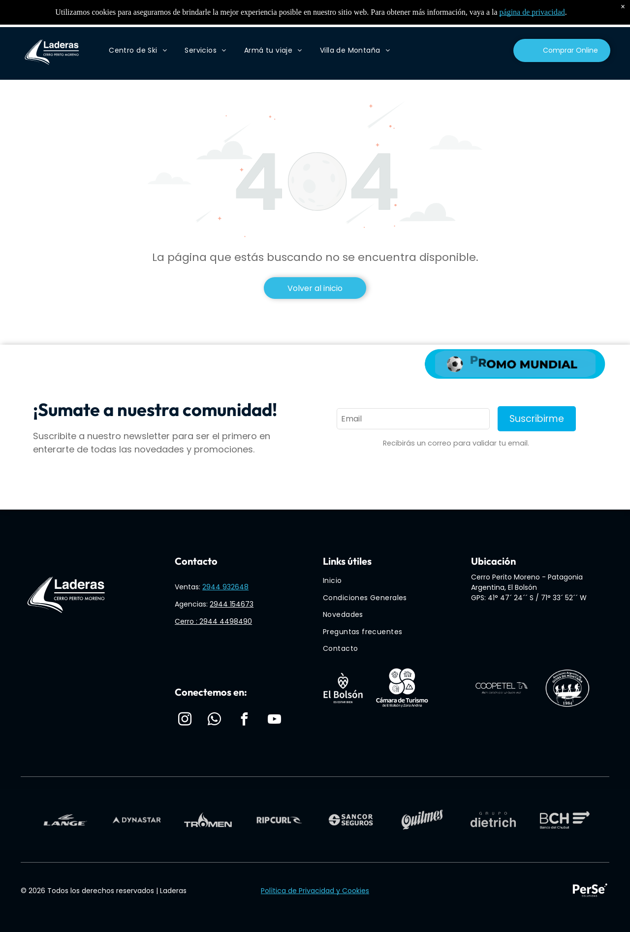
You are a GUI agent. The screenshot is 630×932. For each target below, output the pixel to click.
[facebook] (244, 720)
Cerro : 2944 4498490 (213, 621)
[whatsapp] (214, 720)
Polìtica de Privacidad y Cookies (315, 891)
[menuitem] (138, 50)
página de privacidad (532, 12)
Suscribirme (536, 418)
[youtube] (274, 720)
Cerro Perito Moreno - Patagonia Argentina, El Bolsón (527, 582)
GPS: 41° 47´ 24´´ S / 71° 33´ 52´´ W (529, 598)
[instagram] (184, 720)
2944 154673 (231, 604)
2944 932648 (225, 587)
